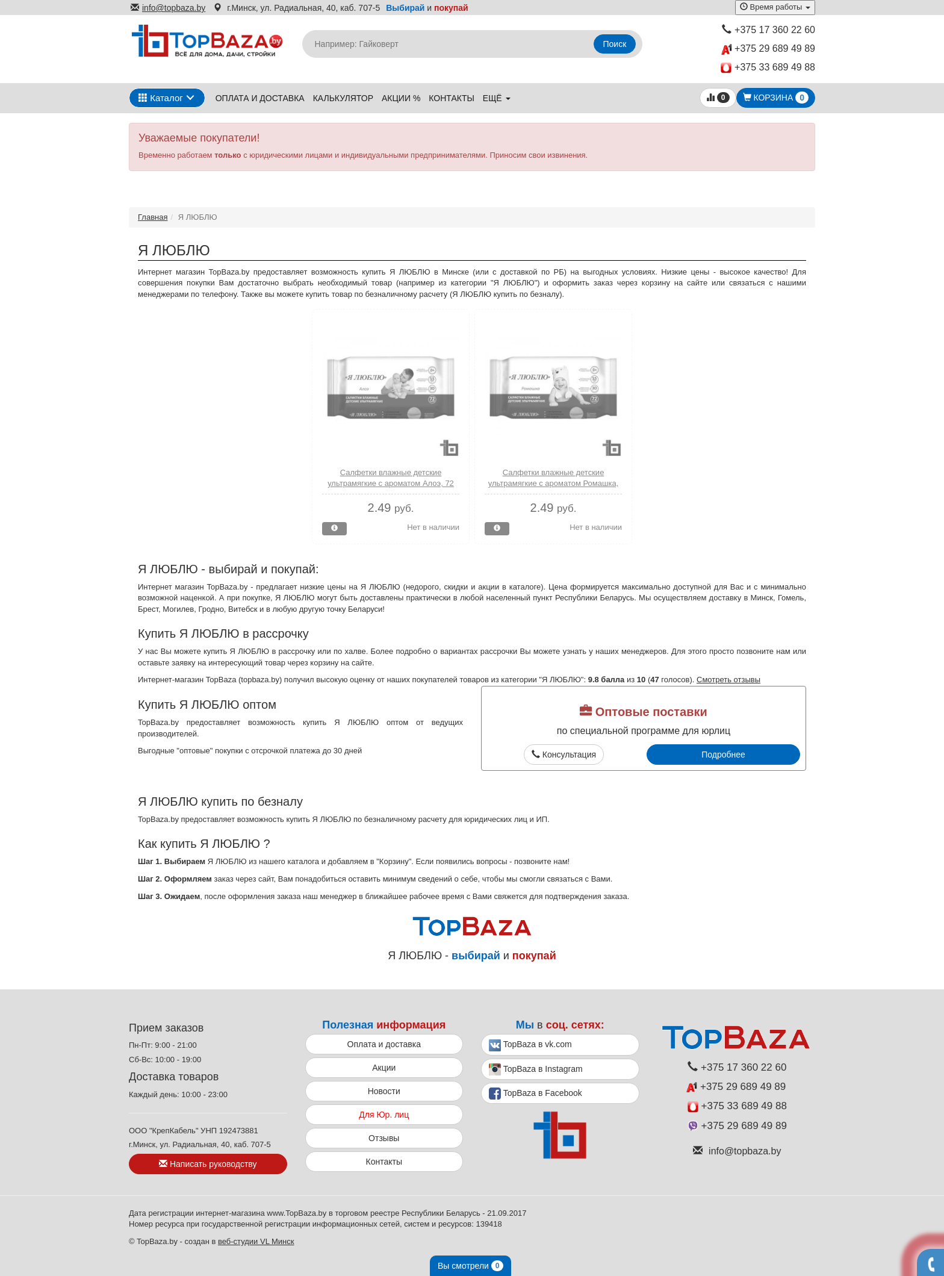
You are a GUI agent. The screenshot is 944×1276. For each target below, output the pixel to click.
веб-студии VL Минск (256, 1241)
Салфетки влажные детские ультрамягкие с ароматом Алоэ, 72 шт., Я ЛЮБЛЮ (391, 483)
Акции (384, 1067)
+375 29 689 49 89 (768, 49)
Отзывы (383, 1138)
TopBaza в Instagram (536, 1069)
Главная (152, 217)
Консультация (564, 754)
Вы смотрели (470, 1265)
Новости (384, 1091)
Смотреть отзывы (728, 679)
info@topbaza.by (168, 8)
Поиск (615, 44)
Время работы (775, 6)
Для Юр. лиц (384, 1114)
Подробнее (723, 754)
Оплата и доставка (260, 98)
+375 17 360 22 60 (768, 30)
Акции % (401, 98)
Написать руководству (207, 1164)
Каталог (160, 98)
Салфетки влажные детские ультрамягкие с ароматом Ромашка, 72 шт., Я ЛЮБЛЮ (553, 483)
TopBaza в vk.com (530, 1045)
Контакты (451, 98)
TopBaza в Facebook (535, 1094)
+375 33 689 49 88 (768, 67)
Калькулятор (343, 98)
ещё (497, 98)
